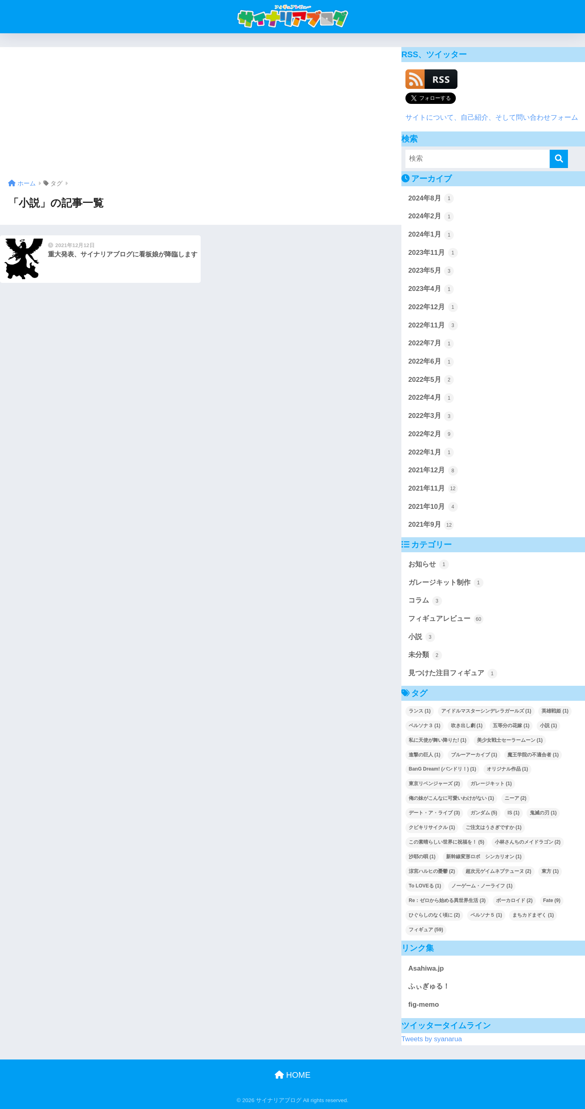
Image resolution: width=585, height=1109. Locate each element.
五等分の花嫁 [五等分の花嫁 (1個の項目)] (511, 725)
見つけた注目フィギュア (452, 673)
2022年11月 (433, 325)
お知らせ (428, 564)
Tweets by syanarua (431, 1039)
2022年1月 (431, 452)
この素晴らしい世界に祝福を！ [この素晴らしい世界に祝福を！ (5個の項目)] (446, 842)
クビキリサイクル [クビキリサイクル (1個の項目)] (432, 827)
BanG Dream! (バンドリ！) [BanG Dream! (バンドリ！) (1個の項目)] (442, 769)
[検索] (559, 159)
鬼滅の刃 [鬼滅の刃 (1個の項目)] (543, 813)
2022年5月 (431, 380)
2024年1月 (431, 235)
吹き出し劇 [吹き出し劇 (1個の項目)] (467, 725)
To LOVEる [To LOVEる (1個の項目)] (425, 886)
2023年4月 (431, 289)
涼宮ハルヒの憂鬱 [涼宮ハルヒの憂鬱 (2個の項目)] (432, 871)
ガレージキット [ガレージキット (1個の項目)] (491, 783)
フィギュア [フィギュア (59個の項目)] (426, 929)
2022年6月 (431, 362)
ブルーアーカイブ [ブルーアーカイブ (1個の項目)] (474, 755)
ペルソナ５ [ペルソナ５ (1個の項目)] (486, 915)
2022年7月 (431, 344)
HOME (293, 1074)
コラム (425, 601)
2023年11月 (433, 253)
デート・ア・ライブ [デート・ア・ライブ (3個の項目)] (434, 813)
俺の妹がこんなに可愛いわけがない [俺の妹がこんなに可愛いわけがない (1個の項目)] (451, 798)
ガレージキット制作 (445, 583)
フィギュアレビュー (445, 619)
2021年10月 (433, 507)
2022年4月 (431, 398)
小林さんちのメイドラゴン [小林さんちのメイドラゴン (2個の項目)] (528, 842)
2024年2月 (431, 217)
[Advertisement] (200, 116)
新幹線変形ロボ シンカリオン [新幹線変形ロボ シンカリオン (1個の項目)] (484, 856)
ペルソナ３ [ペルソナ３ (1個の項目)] (424, 725)
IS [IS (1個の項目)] (513, 813)
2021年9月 (431, 525)
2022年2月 (431, 434)
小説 (421, 637)
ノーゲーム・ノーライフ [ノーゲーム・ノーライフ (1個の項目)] (481, 886)
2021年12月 (433, 471)
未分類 (425, 655)
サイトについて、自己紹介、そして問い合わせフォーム (491, 117)
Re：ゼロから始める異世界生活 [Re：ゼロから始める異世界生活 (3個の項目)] (447, 900)
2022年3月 (431, 416)
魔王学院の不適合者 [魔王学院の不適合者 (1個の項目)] (533, 755)
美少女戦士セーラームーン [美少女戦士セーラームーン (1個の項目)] (510, 740)
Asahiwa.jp (426, 968)
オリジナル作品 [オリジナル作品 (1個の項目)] (507, 769)
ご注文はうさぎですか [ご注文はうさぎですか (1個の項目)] (494, 827)
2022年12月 (433, 307)
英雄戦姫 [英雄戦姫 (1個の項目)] (555, 711)
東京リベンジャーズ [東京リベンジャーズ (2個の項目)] (434, 783)
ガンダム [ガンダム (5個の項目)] (483, 813)
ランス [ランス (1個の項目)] (420, 711)
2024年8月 (431, 198)
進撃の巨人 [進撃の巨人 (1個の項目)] (424, 755)
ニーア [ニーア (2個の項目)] (515, 798)
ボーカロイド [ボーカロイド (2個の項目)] (514, 900)
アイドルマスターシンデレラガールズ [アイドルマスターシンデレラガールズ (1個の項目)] (486, 711)
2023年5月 (431, 271)
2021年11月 (433, 488)
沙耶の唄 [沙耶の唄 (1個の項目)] (422, 856)
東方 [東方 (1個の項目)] (550, 871)
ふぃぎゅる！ (429, 986)
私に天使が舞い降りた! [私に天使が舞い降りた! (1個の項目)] (437, 740)
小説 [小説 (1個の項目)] (548, 725)
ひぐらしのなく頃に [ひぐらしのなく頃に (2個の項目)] (434, 915)
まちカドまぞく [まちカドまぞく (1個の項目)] (533, 915)
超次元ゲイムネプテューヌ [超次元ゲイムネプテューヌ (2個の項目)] (498, 871)
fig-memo (423, 1004)
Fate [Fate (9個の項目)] (552, 900)
